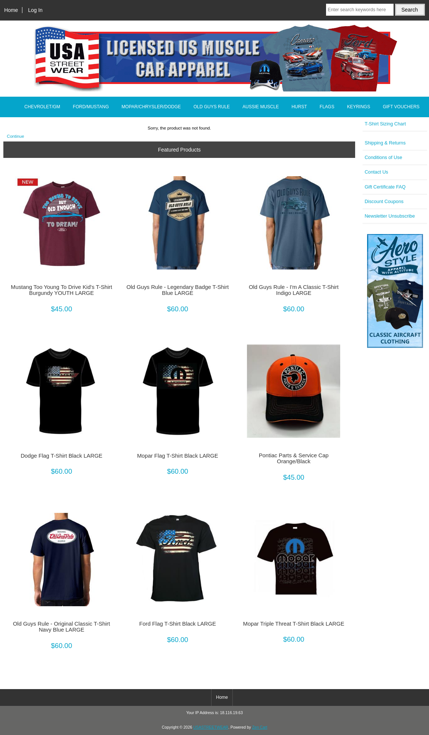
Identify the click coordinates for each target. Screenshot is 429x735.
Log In (35, 10)
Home (11, 10)
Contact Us (376, 172)
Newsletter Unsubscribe (389, 216)
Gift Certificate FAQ (384, 187)
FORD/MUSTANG (91, 106)
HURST (299, 106)
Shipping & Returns (384, 143)
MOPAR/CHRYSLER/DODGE (151, 106)
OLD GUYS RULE (212, 106)
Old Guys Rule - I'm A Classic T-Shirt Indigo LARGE (294, 290)
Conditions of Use (383, 157)
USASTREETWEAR (210, 727)
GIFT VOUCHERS (401, 106)
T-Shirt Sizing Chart (385, 124)
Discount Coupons (383, 201)
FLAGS (327, 106)
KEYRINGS (358, 106)
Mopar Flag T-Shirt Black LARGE (177, 456)
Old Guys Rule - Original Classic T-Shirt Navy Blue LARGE (61, 627)
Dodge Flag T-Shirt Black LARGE (61, 456)
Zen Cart (259, 727)
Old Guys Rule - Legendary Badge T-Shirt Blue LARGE (177, 290)
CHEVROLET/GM (42, 106)
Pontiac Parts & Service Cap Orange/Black (294, 458)
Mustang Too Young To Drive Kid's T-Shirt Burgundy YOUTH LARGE (61, 290)
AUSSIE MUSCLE (260, 106)
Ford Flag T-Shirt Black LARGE (177, 624)
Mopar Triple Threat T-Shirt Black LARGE (293, 624)
